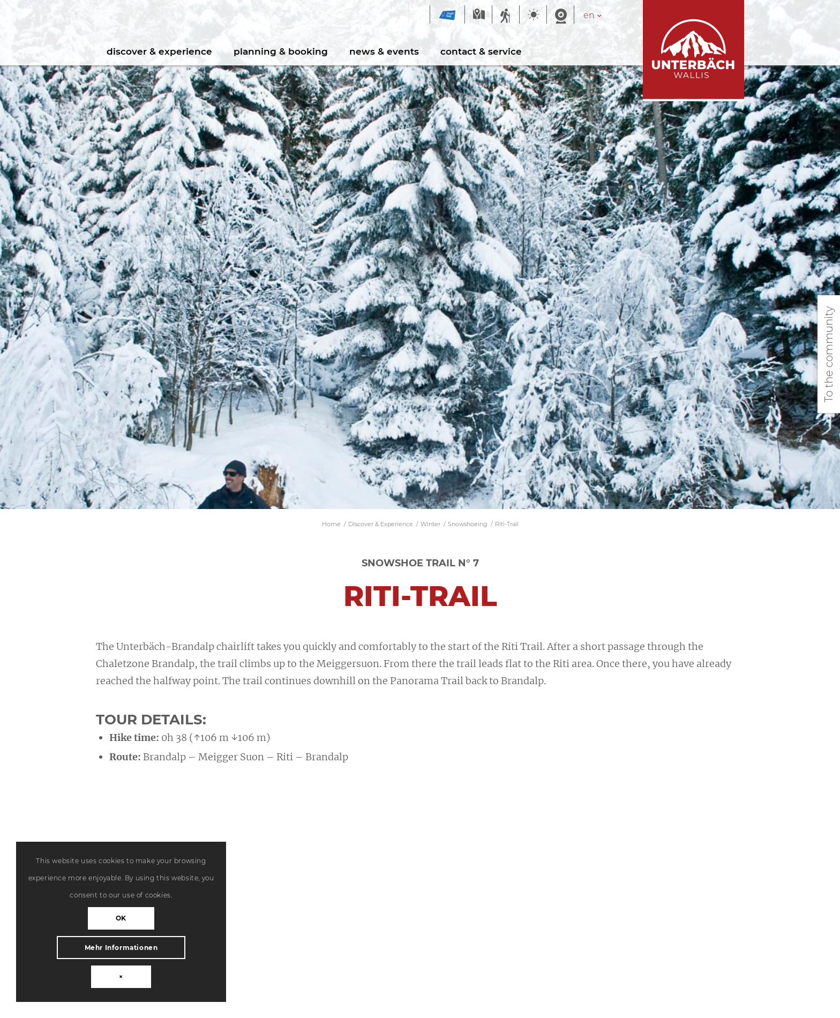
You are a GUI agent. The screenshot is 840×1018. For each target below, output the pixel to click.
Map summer (478, 15)
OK (121, 918)
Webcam (560, 15)
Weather (533, 15)
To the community (828, 354)
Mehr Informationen (121, 948)
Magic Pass (447, 15)
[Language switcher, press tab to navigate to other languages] (598, 15)
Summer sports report (505, 15)
